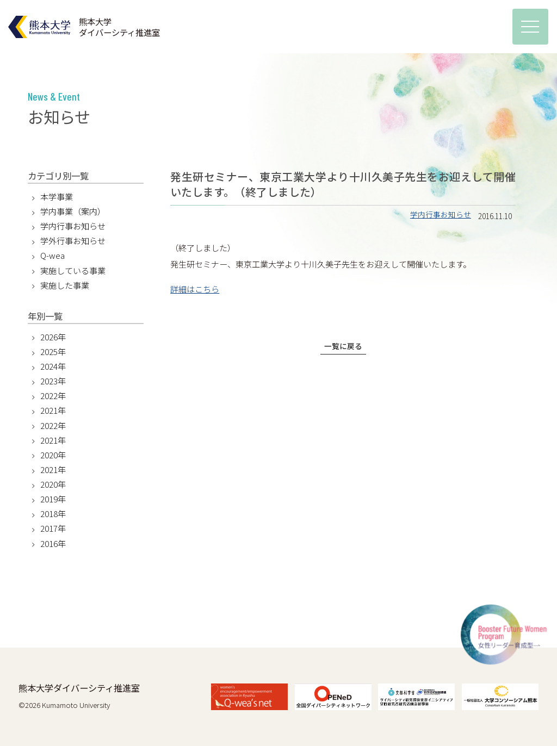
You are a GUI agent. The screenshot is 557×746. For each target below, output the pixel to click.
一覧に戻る (343, 345)
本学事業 (56, 196)
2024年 (53, 366)
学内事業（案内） (73, 211)
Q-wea (52, 255)
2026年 (53, 337)
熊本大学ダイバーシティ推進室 (79, 687)
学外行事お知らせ (73, 240)
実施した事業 (64, 285)
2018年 (53, 513)
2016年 (53, 543)
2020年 (53, 455)
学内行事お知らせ (440, 214)
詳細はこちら (194, 289)
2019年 (53, 499)
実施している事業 (73, 270)
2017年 (53, 528)
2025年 (53, 351)
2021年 (53, 410)
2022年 (53, 395)
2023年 (53, 381)
